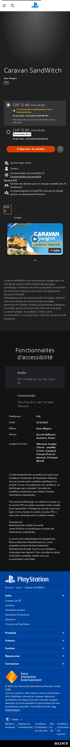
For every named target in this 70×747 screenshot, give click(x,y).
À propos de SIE (13, 600)
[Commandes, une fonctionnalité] (35, 400)
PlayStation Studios (15, 610)
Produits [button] (35, 633)
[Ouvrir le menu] (4, 5)
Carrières (9, 605)
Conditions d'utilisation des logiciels (63, 729)
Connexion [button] (35, 664)
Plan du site (52, 727)
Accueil (9, 587)
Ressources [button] (35, 656)
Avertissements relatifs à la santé (26, 525)
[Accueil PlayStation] (35, 6)
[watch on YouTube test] (54, 250)
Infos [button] (35, 596)
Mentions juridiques (10, 725)
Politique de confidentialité (25, 725)
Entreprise (10, 619)
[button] (25, 176)
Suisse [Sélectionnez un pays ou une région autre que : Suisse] (14, 719)
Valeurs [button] (35, 640)
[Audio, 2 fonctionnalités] (35, 377)
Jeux (18, 587)
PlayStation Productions (17, 614)
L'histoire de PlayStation (17, 624)
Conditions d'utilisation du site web (41, 727)
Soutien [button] (35, 648)
